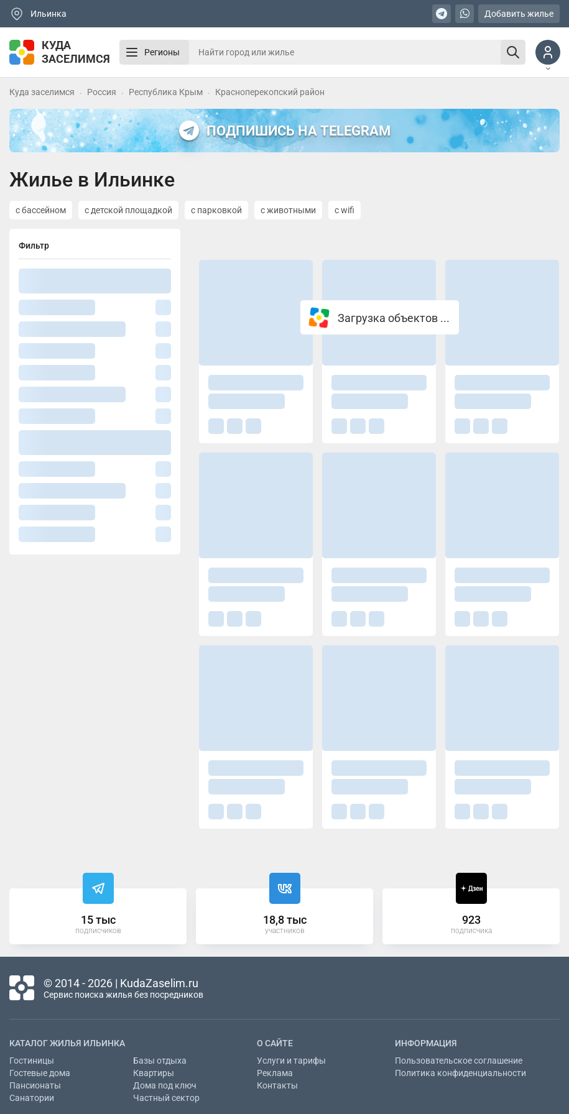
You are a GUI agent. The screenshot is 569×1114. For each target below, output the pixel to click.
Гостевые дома (39, 1073)
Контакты (277, 1085)
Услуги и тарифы (291, 1061)
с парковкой (216, 210)
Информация (426, 1043)
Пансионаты (35, 1085)
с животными (288, 210)
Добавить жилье (518, 14)
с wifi (344, 210)
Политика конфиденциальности (460, 1073)
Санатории (31, 1098)
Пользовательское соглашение (458, 1061)
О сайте (275, 1043)
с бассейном (41, 210)
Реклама (275, 1073)
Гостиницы (31, 1061)
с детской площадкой (128, 210)
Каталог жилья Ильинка (67, 1043)
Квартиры (153, 1073)
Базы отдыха (160, 1061)
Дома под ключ (165, 1085)
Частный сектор (166, 1098)
